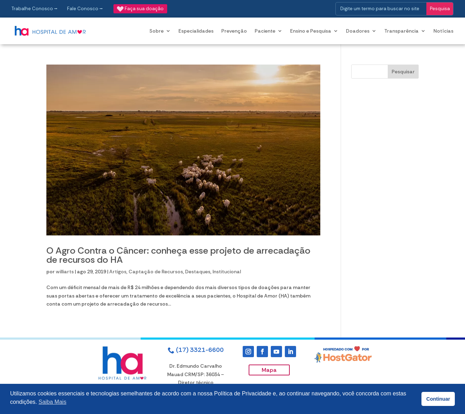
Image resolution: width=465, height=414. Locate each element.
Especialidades (196, 31)
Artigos (117, 271)
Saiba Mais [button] (52, 402)
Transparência (401, 31)
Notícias (443, 31)
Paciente (265, 31)
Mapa (269, 370)
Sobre (156, 31)
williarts (65, 271)
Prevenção (234, 31)
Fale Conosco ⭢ (85, 9)
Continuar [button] (438, 399)
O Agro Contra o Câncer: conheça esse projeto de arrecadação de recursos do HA (178, 255)
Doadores (357, 31)
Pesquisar (403, 71)
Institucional (226, 271)
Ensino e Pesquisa (310, 31)
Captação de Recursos (156, 271)
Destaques (197, 271)
